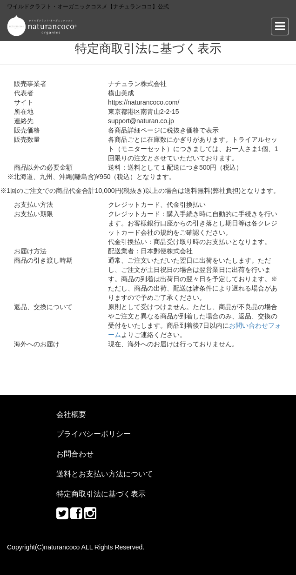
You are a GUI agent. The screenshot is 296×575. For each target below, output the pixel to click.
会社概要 (71, 414)
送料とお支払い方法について (104, 473)
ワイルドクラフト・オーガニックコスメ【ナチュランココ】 (42, 25)
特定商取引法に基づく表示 (101, 493)
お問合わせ (75, 453)
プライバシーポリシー (93, 433)
